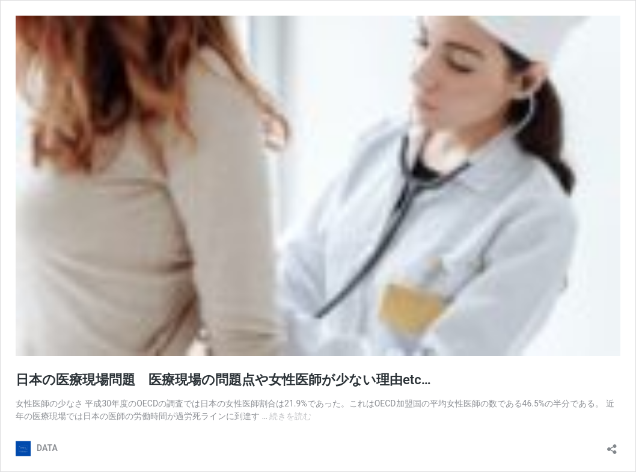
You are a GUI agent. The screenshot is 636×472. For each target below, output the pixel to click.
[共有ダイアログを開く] (612, 445)
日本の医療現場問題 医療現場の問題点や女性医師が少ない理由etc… (223, 379)
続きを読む (290, 416)
